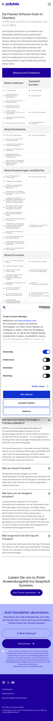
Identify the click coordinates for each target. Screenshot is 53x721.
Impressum (7, 689)
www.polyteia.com (27, 320)
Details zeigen (38, 386)
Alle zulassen (26, 394)
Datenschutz (8, 693)
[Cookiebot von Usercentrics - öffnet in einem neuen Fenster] (38, 307)
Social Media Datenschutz (14, 697)
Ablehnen (26, 411)
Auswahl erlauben (26, 403)
